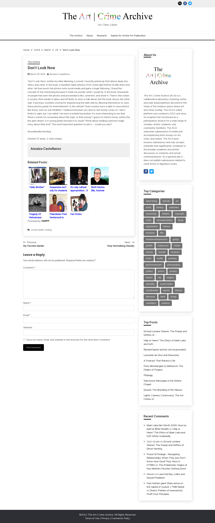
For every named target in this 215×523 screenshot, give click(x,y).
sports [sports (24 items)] (166, 290)
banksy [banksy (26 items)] (160, 207)
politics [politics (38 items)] (149, 271)
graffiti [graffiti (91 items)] (149, 245)
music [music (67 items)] (149, 258)
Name (27, 302)
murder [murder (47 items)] (162, 252)
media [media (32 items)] (177, 245)
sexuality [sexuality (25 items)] (150, 284)
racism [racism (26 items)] (149, 277)
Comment (29, 267)
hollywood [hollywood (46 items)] (163, 245)
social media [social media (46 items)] (166, 284)
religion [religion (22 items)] (170, 277)
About (89, 35)
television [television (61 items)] (150, 296)
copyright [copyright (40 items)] (179, 213)
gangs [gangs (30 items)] (176, 239)
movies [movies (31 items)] (149, 252)
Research (102, 35)
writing (48, 229)
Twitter (190, 3)
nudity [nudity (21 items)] (160, 258)
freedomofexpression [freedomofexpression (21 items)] (156, 239)
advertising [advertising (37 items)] (151, 201)
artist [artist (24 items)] (148, 207)
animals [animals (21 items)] (166, 201)
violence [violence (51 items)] (166, 303)
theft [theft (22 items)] (163, 296)
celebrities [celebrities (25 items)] (174, 207)
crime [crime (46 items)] (148, 220)
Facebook (185, 3)
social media (37, 229)
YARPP (45, 220)
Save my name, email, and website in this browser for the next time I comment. (68, 339)
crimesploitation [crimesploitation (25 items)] (164, 220)
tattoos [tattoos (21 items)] (178, 290)
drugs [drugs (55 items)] (180, 220)
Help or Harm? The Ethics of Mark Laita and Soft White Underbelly (166, 432)
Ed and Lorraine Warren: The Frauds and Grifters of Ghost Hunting (165, 445)
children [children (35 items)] (165, 213)
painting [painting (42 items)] (172, 258)
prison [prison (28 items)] (161, 271)
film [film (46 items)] (162, 233)
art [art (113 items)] (177, 201)
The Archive (76, 35)
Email (26, 315)
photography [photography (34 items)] (173, 264)
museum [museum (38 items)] (175, 252)
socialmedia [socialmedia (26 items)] (152, 290)
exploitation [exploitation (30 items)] (152, 226)
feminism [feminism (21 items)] (150, 233)
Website (27, 327)
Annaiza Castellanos (59, 74)
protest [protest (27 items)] (173, 271)
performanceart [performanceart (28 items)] (154, 264)
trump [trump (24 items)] (173, 296)
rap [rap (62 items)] (159, 277)
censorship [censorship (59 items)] (151, 213)
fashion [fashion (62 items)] (166, 226)
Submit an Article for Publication (128, 35)
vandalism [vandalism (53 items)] (151, 303)
